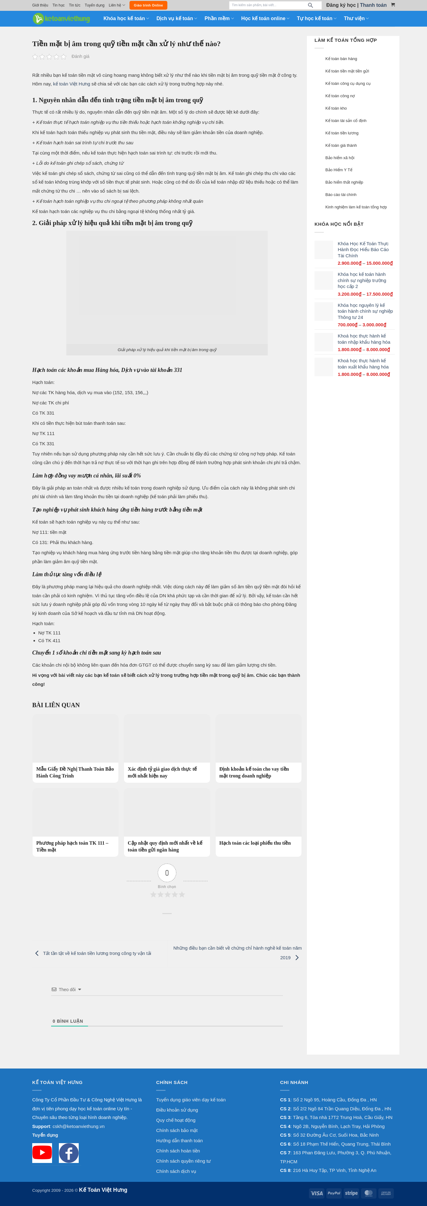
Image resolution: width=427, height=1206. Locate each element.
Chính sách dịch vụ (176, 1171)
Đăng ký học (341, 5)
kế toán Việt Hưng (71, 83)
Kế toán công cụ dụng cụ (348, 83)
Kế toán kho (336, 108)
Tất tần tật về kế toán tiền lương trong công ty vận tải (91, 953)
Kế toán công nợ (340, 96)
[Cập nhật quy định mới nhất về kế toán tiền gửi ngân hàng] (167, 822)
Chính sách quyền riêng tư (183, 1161)
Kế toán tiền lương (342, 133)
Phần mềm (219, 18)
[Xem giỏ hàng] (393, 4)
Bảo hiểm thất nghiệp (344, 182)
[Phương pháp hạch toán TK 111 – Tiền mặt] (75, 822)
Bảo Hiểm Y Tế (338, 170)
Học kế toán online (265, 18)
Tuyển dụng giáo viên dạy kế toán (191, 1099)
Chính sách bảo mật (177, 1130)
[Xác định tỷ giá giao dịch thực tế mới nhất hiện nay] (167, 748)
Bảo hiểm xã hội (339, 157)
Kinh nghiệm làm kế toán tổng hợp (356, 207)
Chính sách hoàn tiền (178, 1150)
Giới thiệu (40, 5)
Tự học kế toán (317, 18)
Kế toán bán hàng (341, 58)
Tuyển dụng (95, 5)
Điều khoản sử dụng (177, 1109)
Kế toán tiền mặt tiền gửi (347, 71)
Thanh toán (373, 5)
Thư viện (356, 18)
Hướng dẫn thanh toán (179, 1140)
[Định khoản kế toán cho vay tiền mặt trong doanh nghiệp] (259, 748)
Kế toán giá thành (341, 145)
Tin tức (75, 5)
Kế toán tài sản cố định (346, 120)
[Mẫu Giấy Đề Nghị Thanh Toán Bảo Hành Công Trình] (75, 748)
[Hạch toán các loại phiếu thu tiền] (259, 819)
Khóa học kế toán (126, 18)
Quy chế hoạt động (176, 1120)
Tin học (58, 5)
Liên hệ (117, 5)
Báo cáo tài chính (340, 194)
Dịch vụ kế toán (176, 18)
